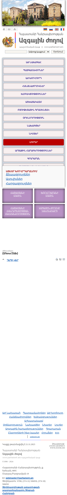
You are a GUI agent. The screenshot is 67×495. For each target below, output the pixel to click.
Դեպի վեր (12, 260)
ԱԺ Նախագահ (33, 62)
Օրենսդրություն (33, 118)
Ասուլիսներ (14, 178)
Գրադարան (33, 158)
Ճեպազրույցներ (18, 174)
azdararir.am (35, 437)
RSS (57, 432)
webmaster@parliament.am (20, 478)
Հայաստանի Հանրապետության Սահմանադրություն (17, 211)
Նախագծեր (33, 126)
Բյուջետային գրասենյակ (33, 110)
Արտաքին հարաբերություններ (33, 150)
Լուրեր (59, 424)
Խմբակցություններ (33, 94)
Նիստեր (33, 133)
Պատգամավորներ (33, 70)
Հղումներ (47, 432)
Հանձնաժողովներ (33, 86)
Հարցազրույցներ (19, 183)
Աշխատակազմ (33, 102)
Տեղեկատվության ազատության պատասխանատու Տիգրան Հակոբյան (21, 490)
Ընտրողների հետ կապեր (23, 432)
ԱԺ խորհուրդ (34, 78)
